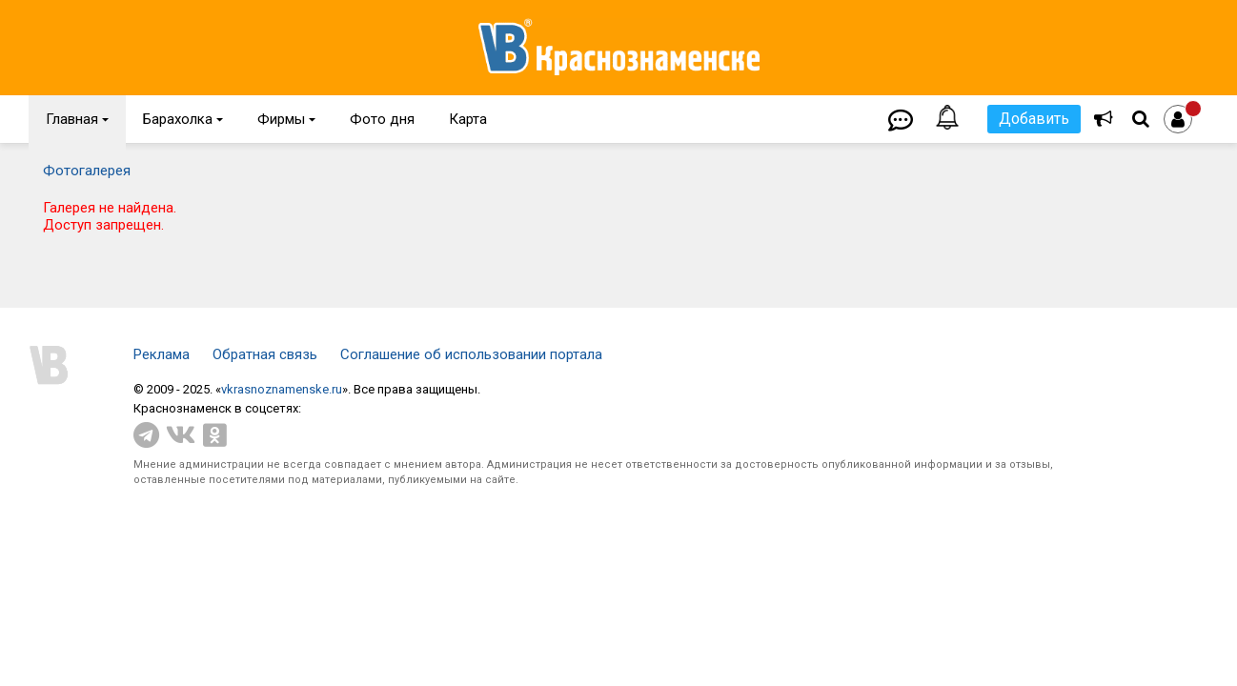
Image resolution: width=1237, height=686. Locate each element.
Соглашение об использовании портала (471, 354)
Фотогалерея (87, 170)
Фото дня (382, 119)
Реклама (161, 354)
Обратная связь (265, 354)
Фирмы (286, 119)
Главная (77, 119)
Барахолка (183, 119)
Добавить (1034, 119)
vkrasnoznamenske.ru (281, 389)
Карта (468, 119)
